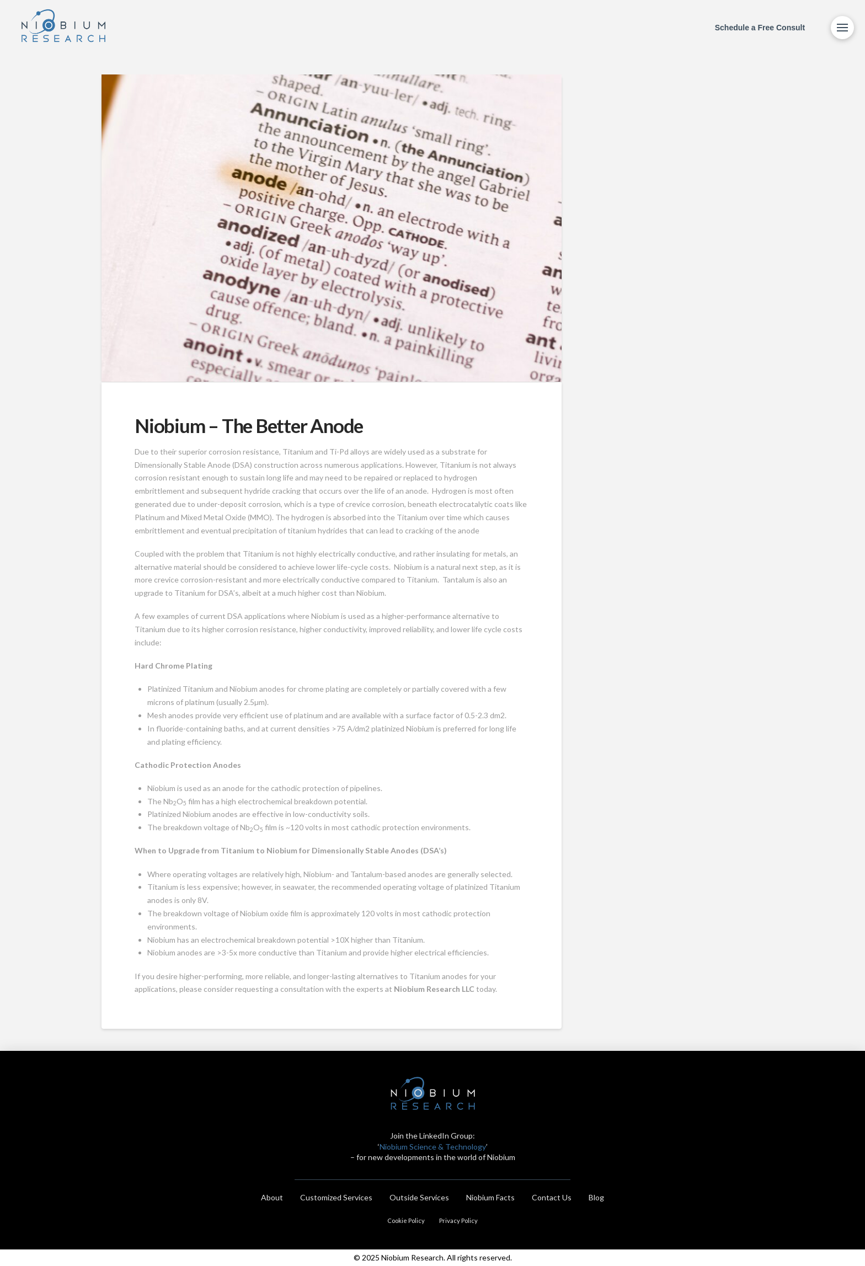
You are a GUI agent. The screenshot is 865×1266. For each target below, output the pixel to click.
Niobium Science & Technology (433, 1146)
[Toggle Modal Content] (842, 27)
